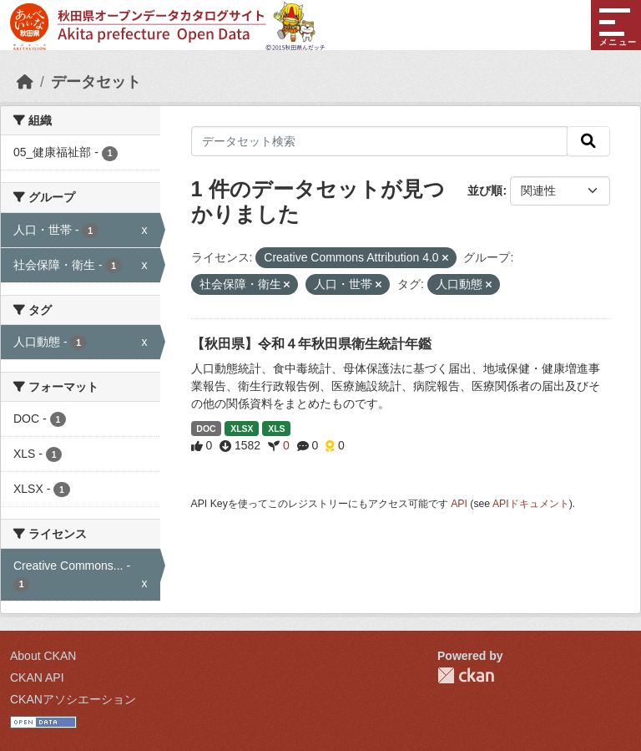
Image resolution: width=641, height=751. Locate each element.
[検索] (588, 141)
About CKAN (43, 655)
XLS (276, 429)
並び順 (484, 190)
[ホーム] (25, 82)
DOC (205, 429)
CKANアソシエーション (73, 699)
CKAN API (37, 677)
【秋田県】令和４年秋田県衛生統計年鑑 (311, 344)
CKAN (465, 675)
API (459, 504)
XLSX (241, 429)
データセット (96, 82)
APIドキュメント (530, 504)
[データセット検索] (379, 141)
